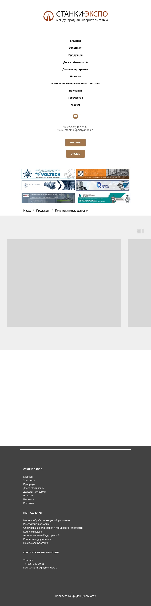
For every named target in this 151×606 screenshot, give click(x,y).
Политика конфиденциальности (75, 596)
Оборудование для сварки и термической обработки (53, 527)
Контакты (28, 503)
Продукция (75, 54)
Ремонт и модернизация (37, 539)
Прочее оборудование (35, 543)
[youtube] (75, 116)
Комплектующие (32, 531)
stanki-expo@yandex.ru (79, 130)
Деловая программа (75, 69)
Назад (27, 210)
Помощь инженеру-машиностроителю (75, 83)
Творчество (75, 97)
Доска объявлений (75, 62)
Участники (75, 47)
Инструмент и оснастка (36, 524)
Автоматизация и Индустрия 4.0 (41, 535)
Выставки (75, 90)
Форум (75, 104)
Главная (75, 40)
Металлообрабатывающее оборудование (46, 520)
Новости (75, 76)
